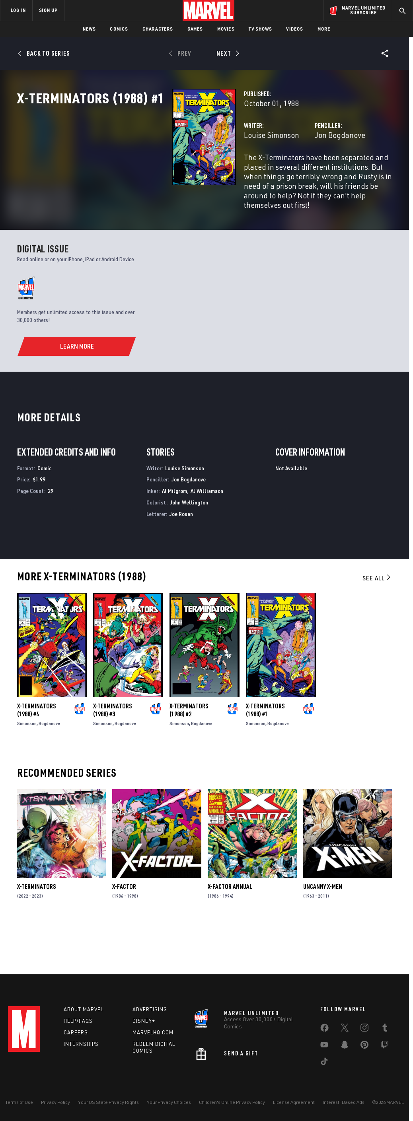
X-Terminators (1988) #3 (112, 756)
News (89, 29)
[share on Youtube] (324, 1046)
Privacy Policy (55, 1102)
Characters (157, 29)
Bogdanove (49, 769)
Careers (76, 1032)
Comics (119, 29)
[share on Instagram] (364, 1029)
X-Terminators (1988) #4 (36, 756)
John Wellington (189, 548)
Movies (225, 29)
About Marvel (83, 1009)
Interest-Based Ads (343, 1102)
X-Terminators (36, 933)
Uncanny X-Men (322, 933)
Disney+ (143, 1021)
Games (195, 29)
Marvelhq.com (152, 1032)
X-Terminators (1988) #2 (188, 756)
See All (377, 624)
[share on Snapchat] (345, 1046)
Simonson (27, 769)
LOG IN (18, 10)
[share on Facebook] (324, 1030)
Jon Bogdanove (285, 170)
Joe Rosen (181, 560)
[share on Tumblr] (385, 1029)
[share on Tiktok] (324, 1063)
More (324, 29)
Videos (294, 29)
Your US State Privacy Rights (108, 1102)
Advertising (149, 1009)
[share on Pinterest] (364, 1046)
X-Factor (124, 933)
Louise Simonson (163, 170)
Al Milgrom (174, 536)
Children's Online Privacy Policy (232, 1102)
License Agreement (294, 1102)
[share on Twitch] (385, 1046)
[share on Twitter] (345, 1029)
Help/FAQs (78, 1021)
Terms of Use (19, 1102)
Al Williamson (207, 536)
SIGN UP (48, 10)
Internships (81, 1044)
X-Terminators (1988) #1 (265, 756)
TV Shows (260, 29)
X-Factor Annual (230, 933)
